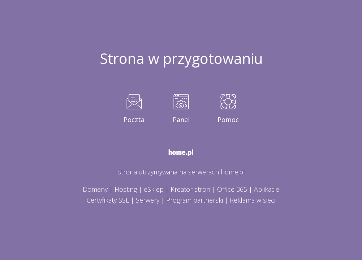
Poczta (134, 119)
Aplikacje (266, 189)
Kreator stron (190, 189)
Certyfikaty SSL (108, 200)
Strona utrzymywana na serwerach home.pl (181, 172)
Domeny (95, 189)
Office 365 (232, 189)
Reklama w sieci (252, 200)
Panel (181, 119)
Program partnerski (194, 200)
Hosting (126, 189)
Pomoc (228, 119)
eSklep (154, 189)
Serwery (147, 200)
